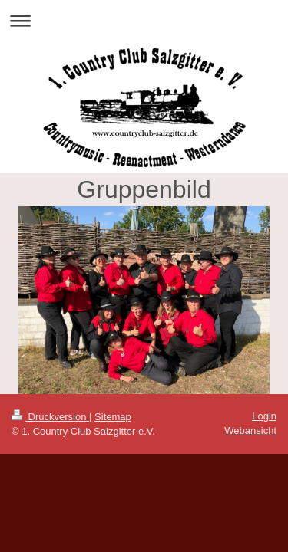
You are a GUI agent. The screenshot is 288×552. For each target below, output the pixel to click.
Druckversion (50, 416)
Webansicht (250, 430)
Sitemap (112, 416)
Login (264, 416)
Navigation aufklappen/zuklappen (144, 20)
